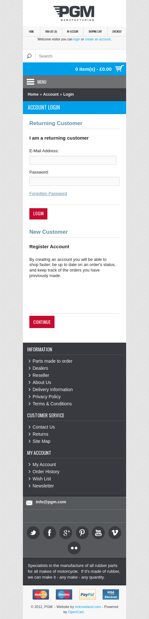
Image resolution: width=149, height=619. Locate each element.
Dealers (40, 368)
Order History (46, 471)
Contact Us (44, 427)
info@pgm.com (51, 501)
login (77, 39)
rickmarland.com (88, 607)
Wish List (42, 478)
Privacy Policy (47, 396)
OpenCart (76, 612)
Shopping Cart (95, 31)
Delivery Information (53, 389)
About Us (42, 382)
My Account (72, 31)
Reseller (41, 375)
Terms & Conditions (52, 403)
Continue (42, 321)
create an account (98, 39)
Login (68, 94)
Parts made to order (53, 361)
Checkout (117, 31)
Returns (40, 434)
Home (31, 31)
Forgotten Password (48, 193)
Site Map (41, 441)
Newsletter (43, 485)
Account (51, 94)
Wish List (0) (51, 31)
